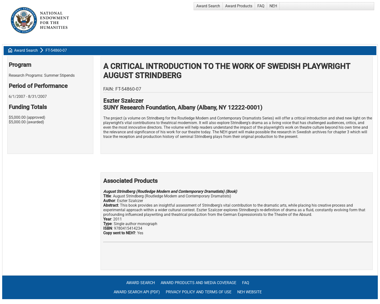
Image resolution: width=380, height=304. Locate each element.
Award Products (238, 6)
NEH (273, 6)
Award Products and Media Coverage (198, 282)
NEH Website (249, 292)
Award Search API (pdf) (137, 292)
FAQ (260, 6)
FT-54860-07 (56, 50)
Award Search (208, 6)
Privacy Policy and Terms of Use (198, 292)
